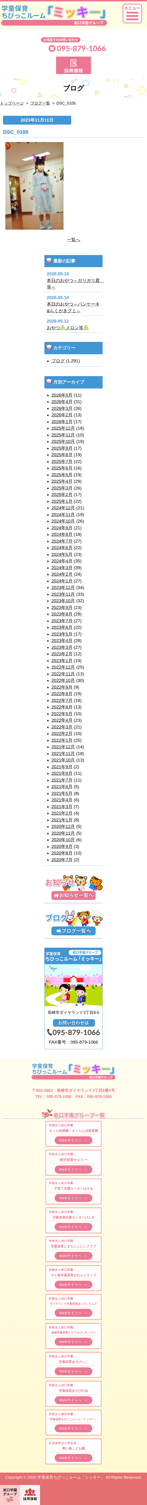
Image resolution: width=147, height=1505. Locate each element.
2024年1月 (62, 581)
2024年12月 (63, 507)
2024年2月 (62, 574)
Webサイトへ (73, 1140)
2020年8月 (62, 853)
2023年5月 (62, 634)
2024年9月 (62, 527)
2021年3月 (62, 806)
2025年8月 (62, 454)
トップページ (12, 103)
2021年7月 (62, 780)
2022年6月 (62, 707)
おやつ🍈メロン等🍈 (68, 327)
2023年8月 (62, 614)
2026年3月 (62, 408)
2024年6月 (62, 547)
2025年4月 (62, 481)
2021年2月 (62, 813)
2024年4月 (62, 560)
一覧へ (73, 239)
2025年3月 (62, 488)
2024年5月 (62, 554)
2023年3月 (62, 647)
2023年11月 (63, 594)
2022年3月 (62, 727)
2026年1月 (62, 421)
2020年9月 (62, 846)
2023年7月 (62, 620)
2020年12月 (63, 826)
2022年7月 (62, 700)
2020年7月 (62, 859)
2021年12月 (63, 746)
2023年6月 (62, 627)
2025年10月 (63, 441)
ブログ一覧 (40, 103)
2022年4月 (62, 720)
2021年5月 (62, 793)
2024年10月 (63, 521)
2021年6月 (62, 786)
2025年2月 (62, 494)
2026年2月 (62, 414)
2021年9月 (62, 766)
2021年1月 (62, 819)
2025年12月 (63, 428)
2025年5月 (62, 474)
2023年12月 (63, 587)
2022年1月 (62, 740)
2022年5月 (62, 713)
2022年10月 (63, 680)
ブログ (58, 360)
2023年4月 (62, 640)
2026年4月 (62, 401)
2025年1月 (62, 501)
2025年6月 (62, 468)
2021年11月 (63, 753)
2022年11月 (63, 673)
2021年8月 (62, 773)
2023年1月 (62, 660)
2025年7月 (62, 461)
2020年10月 (63, 839)
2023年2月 (62, 653)
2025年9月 (62, 448)
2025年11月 (63, 434)
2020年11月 (63, 833)
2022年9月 (62, 687)
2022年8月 (62, 693)
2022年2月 (62, 733)
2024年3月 (62, 567)
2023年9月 (62, 607)
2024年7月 (62, 541)
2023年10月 (63, 600)
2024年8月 (62, 534)
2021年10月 (63, 760)
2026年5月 (62, 395)
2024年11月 (63, 514)
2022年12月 (63, 667)
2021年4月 (62, 799)
